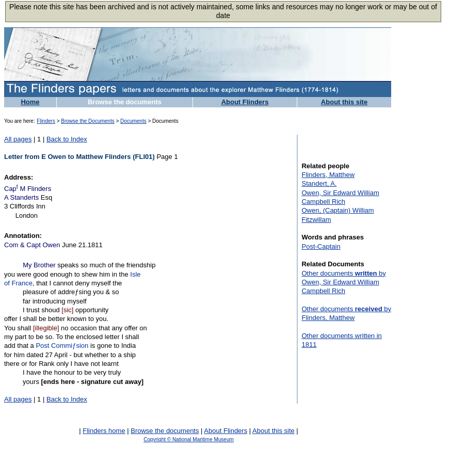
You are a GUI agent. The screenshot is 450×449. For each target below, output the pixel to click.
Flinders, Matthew (328, 175)
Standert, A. (318, 183)
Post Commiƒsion (62, 345)
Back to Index (66, 139)
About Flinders (245, 102)
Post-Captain (320, 246)
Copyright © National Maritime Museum (188, 439)
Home (30, 102)
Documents (133, 121)
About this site (344, 102)
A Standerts (21, 197)
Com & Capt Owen (32, 245)
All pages (17, 139)
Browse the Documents (87, 121)
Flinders (46, 121)
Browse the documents (125, 102)
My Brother (39, 265)
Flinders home (104, 431)
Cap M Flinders (27, 189)
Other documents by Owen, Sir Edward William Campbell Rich (343, 282)
